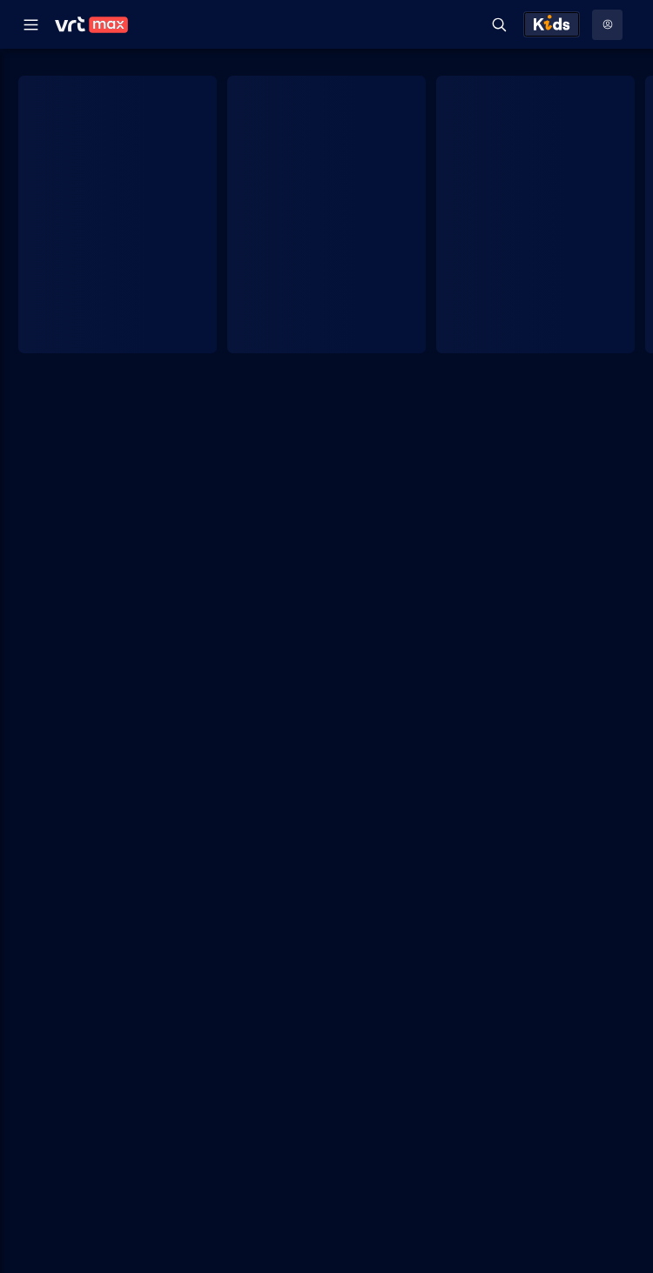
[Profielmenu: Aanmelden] (607, 25)
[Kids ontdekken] (551, 24)
